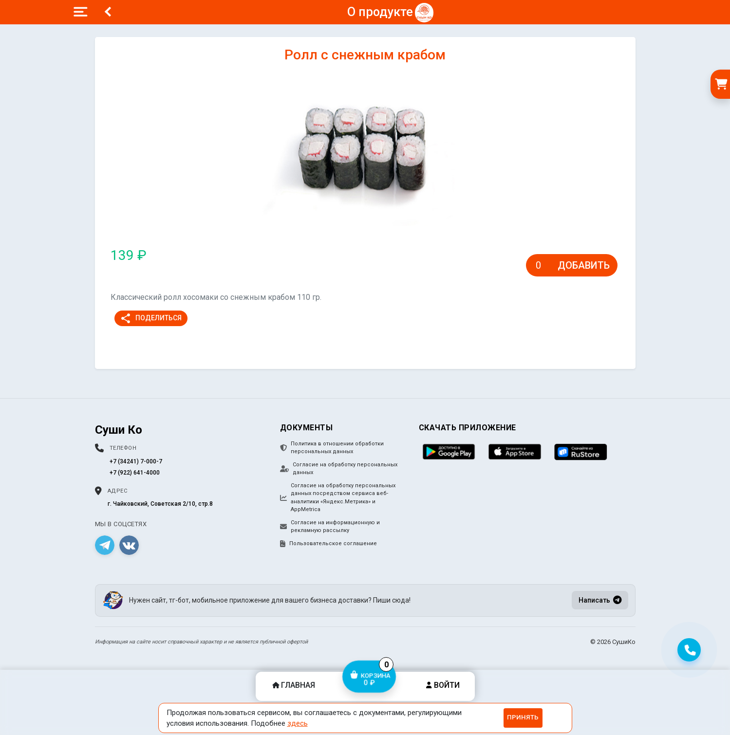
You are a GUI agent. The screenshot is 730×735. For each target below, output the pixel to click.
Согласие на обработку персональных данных (338, 468)
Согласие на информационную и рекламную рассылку (330, 526)
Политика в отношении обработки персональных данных (332, 448)
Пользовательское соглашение (328, 543)
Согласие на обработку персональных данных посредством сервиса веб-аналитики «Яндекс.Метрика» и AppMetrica (337, 497)
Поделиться (151, 318)
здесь (297, 723)
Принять (523, 717)
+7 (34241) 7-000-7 (136, 461)
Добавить (584, 265)
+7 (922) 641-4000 (135, 472)
